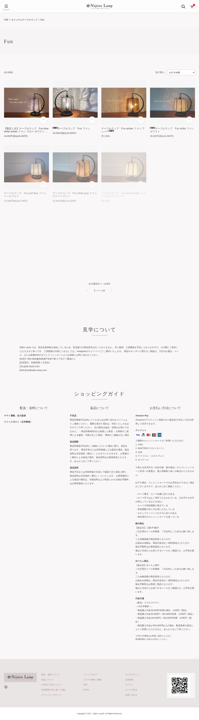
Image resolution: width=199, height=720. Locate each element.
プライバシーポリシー (51, 695)
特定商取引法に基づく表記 (53, 690)
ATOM (86, 690)
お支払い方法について (51, 684)
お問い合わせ (131, 695)
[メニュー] (6, 6)
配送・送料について (50, 674)
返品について (47, 679)
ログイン (129, 684)
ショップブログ (90, 674)
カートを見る (131, 690)
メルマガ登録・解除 (92, 679)
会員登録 (129, 679)
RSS (85, 684)
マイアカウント (132, 674)
